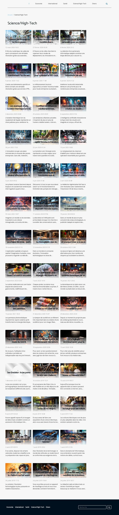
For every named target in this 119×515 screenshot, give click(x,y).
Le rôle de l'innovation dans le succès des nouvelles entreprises (19, 142)
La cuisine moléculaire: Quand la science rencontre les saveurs (19, 275)
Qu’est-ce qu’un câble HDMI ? (73, 441)
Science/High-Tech (79, 4)
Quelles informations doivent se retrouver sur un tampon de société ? (46, 308)
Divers (94, 4)
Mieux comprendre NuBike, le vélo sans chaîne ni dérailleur (46, 375)
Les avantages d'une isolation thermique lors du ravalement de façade (18, 108)
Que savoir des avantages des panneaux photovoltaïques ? (19, 308)
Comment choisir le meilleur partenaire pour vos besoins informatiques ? (74, 42)
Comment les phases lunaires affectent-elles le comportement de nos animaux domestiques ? (19, 177)
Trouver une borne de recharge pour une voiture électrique (74, 408)
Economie (38, 4)
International (52, 4)
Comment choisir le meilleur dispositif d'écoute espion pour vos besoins (46, 208)
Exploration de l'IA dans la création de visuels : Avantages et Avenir (73, 108)
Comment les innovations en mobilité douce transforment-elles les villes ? (46, 44)
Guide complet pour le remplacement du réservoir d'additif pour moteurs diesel (74, 144)
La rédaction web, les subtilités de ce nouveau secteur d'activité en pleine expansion (73, 477)
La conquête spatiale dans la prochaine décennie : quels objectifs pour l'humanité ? (18, 242)
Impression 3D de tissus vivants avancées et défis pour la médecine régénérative (74, 177)
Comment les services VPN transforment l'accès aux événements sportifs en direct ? (19, 77)
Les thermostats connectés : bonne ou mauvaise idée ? (73, 374)
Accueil (10, 15)
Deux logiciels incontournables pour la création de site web (73, 342)
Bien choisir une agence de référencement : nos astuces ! (46, 342)
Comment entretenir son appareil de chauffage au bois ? (46, 475)
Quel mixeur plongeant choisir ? (19, 441)
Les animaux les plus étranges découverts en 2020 (46, 275)
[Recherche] (92, 507)
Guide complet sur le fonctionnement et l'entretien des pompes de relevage (46, 177)
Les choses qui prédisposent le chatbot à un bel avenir (18, 474)
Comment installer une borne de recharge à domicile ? (46, 408)
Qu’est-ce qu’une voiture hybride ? (46, 441)
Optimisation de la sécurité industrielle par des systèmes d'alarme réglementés (73, 77)
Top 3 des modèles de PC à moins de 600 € (19, 341)
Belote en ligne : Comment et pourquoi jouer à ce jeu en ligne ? (73, 242)
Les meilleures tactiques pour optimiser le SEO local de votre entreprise (46, 75)
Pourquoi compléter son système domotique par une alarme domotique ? (74, 275)
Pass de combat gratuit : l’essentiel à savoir (73, 307)
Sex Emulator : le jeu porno (18, 372)
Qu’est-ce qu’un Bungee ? (19, 406)
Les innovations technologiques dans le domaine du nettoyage (46, 242)
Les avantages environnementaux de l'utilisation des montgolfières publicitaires (73, 210)
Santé (65, 4)
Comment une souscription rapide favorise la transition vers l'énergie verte (46, 142)
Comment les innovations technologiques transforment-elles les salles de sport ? (18, 44)
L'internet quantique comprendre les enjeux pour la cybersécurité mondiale (19, 208)
